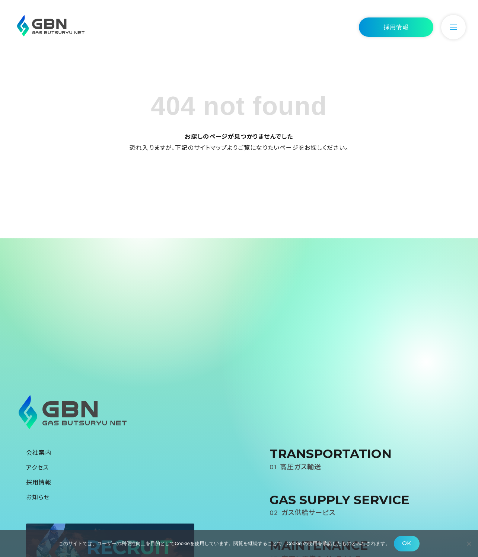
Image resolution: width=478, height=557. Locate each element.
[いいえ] (468, 543)
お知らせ (38, 496)
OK (406, 543)
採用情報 (38, 481)
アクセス (37, 467)
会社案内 (38, 452)
